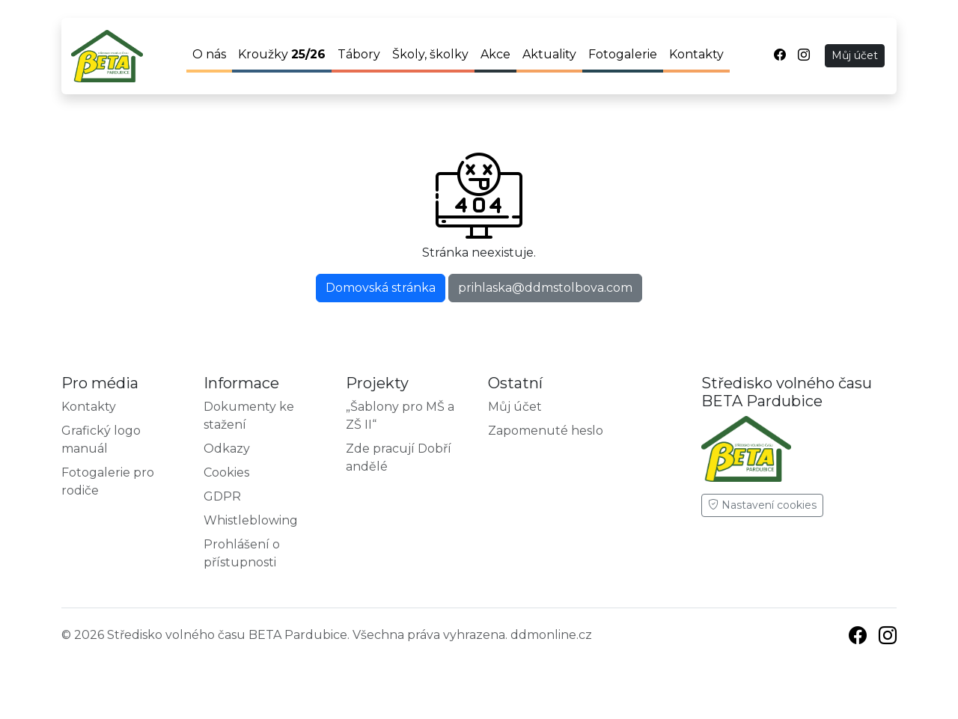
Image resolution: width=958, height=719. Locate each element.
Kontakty (696, 54)
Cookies (226, 472)
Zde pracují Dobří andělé (398, 457)
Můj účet (855, 55)
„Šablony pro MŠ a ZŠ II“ (400, 416)
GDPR (222, 496)
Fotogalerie (622, 54)
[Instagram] (888, 638)
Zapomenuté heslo (545, 430)
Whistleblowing (251, 520)
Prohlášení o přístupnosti (242, 553)
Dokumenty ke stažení (249, 416)
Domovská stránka (381, 288)
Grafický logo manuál (101, 439)
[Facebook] (858, 638)
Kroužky (282, 54)
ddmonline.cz (551, 635)
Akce (495, 54)
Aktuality (549, 54)
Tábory (359, 54)
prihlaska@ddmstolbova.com (545, 288)
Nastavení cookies (762, 505)
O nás (209, 54)
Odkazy (227, 448)
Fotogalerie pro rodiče (107, 481)
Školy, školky (430, 54)
